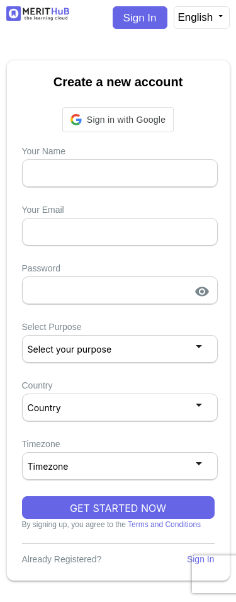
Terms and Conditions (164, 524)
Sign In (140, 18)
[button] (118, 119)
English (201, 17)
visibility (202, 291)
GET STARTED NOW (118, 508)
